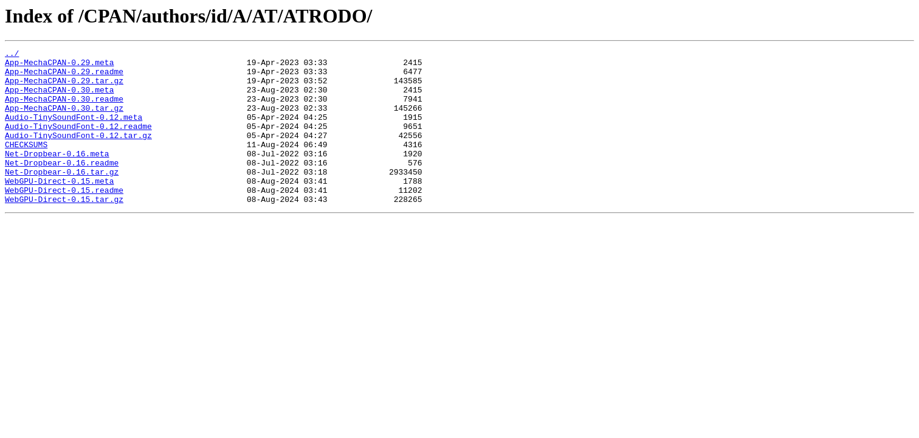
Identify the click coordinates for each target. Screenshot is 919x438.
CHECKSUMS (26, 164)
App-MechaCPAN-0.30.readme (64, 109)
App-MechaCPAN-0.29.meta (59, 65)
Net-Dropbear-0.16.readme (62, 186)
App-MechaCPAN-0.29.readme (64, 76)
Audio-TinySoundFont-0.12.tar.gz (78, 153)
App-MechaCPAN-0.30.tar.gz (64, 120)
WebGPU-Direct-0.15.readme (64, 219)
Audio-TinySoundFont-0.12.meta (73, 131)
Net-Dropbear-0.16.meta (57, 175)
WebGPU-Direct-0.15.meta (59, 208)
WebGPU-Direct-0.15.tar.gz (64, 229)
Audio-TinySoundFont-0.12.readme (78, 142)
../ (12, 54)
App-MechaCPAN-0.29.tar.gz (64, 87)
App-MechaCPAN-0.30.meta (59, 98)
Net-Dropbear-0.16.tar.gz (62, 197)
